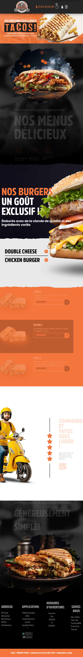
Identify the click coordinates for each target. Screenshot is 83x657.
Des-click (51, 653)
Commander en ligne (64, 653)
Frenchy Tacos (23, 653)
